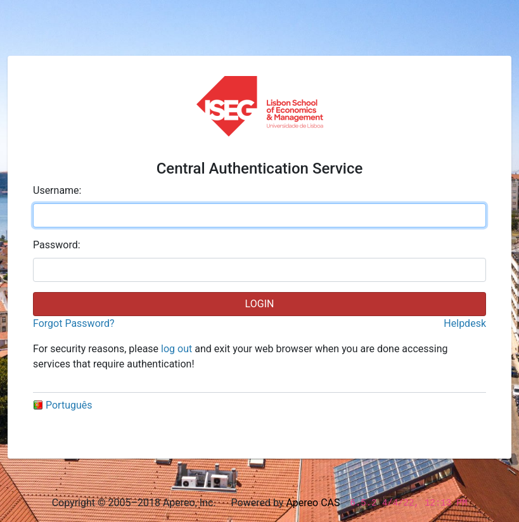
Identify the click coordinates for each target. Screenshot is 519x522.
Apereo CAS (313, 503)
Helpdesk (465, 323)
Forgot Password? (74, 323)
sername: (57, 190)
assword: (56, 245)
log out (176, 349)
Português (63, 405)
